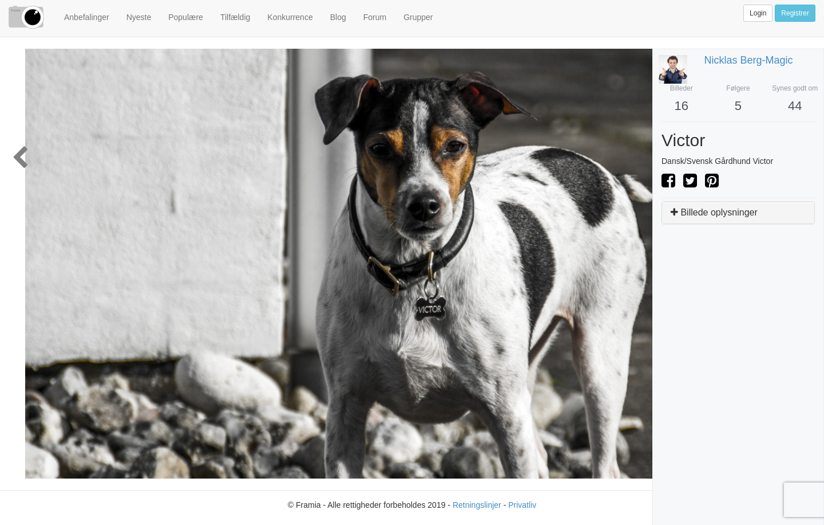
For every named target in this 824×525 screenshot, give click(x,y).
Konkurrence (289, 17)
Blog (338, 17)
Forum (374, 17)
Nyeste (139, 17)
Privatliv (522, 505)
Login (758, 13)
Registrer (795, 13)
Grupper (418, 17)
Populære (185, 17)
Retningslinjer (477, 505)
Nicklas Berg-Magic (748, 60)
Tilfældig (235, 17)
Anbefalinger (86, 17)
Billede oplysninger (714, 212)
